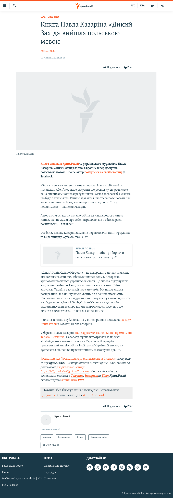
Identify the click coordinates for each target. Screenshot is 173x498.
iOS (86, 395)
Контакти (50, 478)
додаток (48, 395)
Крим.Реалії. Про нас (56, 466)
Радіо (5, 472)
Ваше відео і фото (12, 466)
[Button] (111, 67)
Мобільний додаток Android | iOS (22, 478)
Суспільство (50, 17)
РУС (133, 5)
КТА (142, 5)
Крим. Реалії (48, 51)
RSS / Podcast (10, 485)
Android (97, 395)
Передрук (50, 472)
